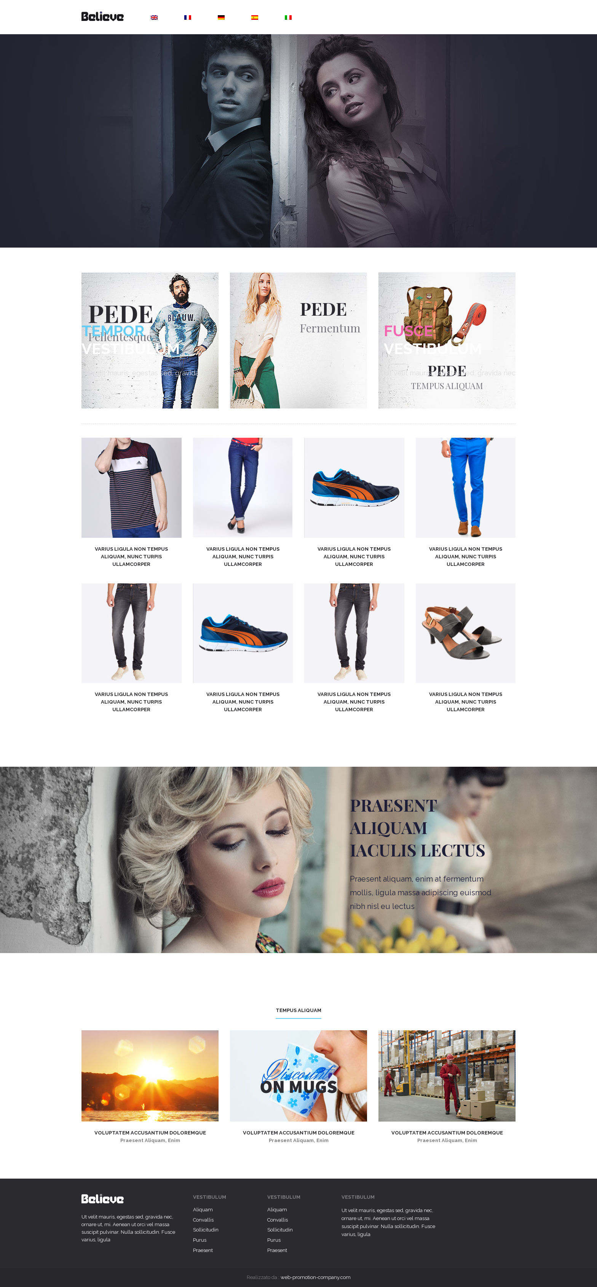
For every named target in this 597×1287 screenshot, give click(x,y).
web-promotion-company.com (316, 1277)
